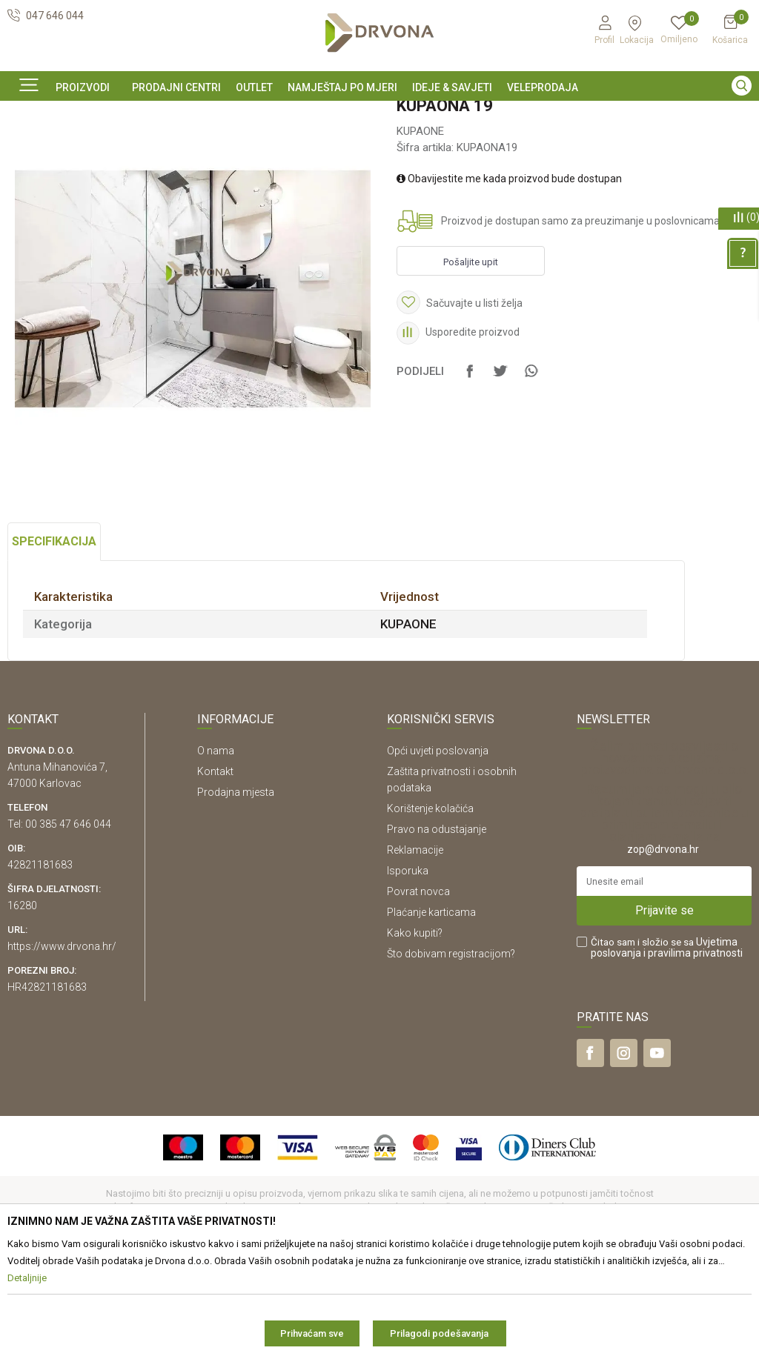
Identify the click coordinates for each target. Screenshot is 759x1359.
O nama (215, 851)
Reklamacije (415, 951)
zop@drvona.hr (663, 950)
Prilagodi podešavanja (439, 1333)
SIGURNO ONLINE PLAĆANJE (378, 114)
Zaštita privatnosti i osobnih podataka (452, 880)
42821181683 (40, 965)
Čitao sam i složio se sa (667, 1048)
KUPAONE (237, 147)
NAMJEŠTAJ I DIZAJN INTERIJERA (132, 147)
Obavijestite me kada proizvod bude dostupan (509, 279)
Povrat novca (418, 992)
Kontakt (215, 872)
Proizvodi (27, 147)
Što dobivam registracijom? (451, 1054)
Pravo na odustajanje (436, 930)
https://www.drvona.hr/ (61, 1047)
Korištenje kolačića (430, 909)
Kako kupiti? (415, 1034)
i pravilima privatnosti (693, 1054)
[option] (379, 113)
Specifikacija (54, 642)
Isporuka (407, 971)
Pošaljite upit (470, 362)
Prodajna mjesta (235, 893)
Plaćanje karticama (431, 1013)
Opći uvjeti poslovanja (437, 851)
